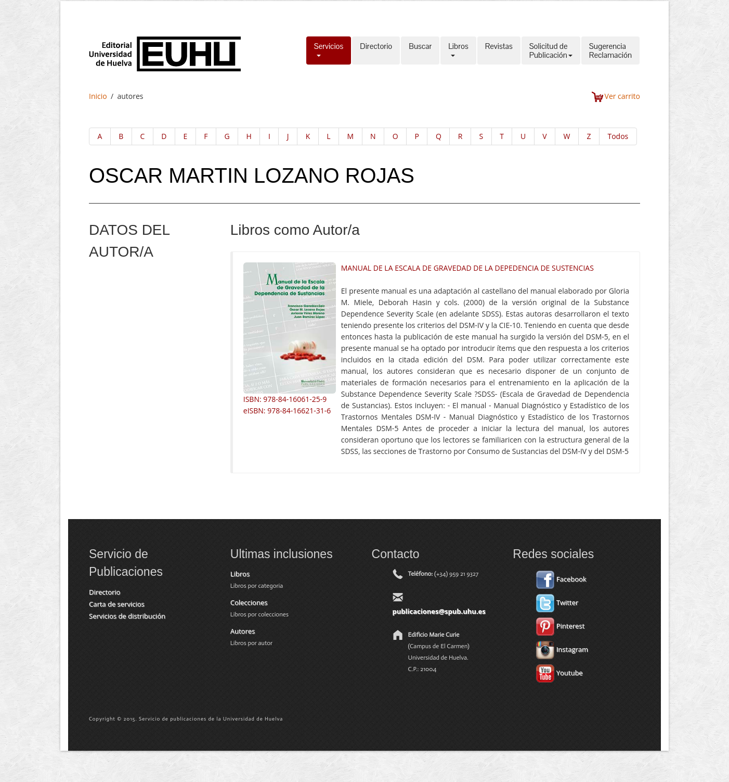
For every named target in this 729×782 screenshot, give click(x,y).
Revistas (499, 50)
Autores (242, 631)
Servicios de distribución (127, 616)
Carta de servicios (117, 604)
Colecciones (249, 602)
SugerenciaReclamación (610, 50)
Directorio (376, 50)
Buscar (420, 50)
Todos (617, 136)
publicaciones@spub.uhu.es (439, 611)
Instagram (562, 649)
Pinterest (560, 625)
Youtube (559, 672)
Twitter (557, 602)
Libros (458, 50)
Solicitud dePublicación (550, 50)
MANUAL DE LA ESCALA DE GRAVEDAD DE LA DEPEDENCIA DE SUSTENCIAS (467, 268)
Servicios (329, 50)
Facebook (561, 579)
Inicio (98, 96)
